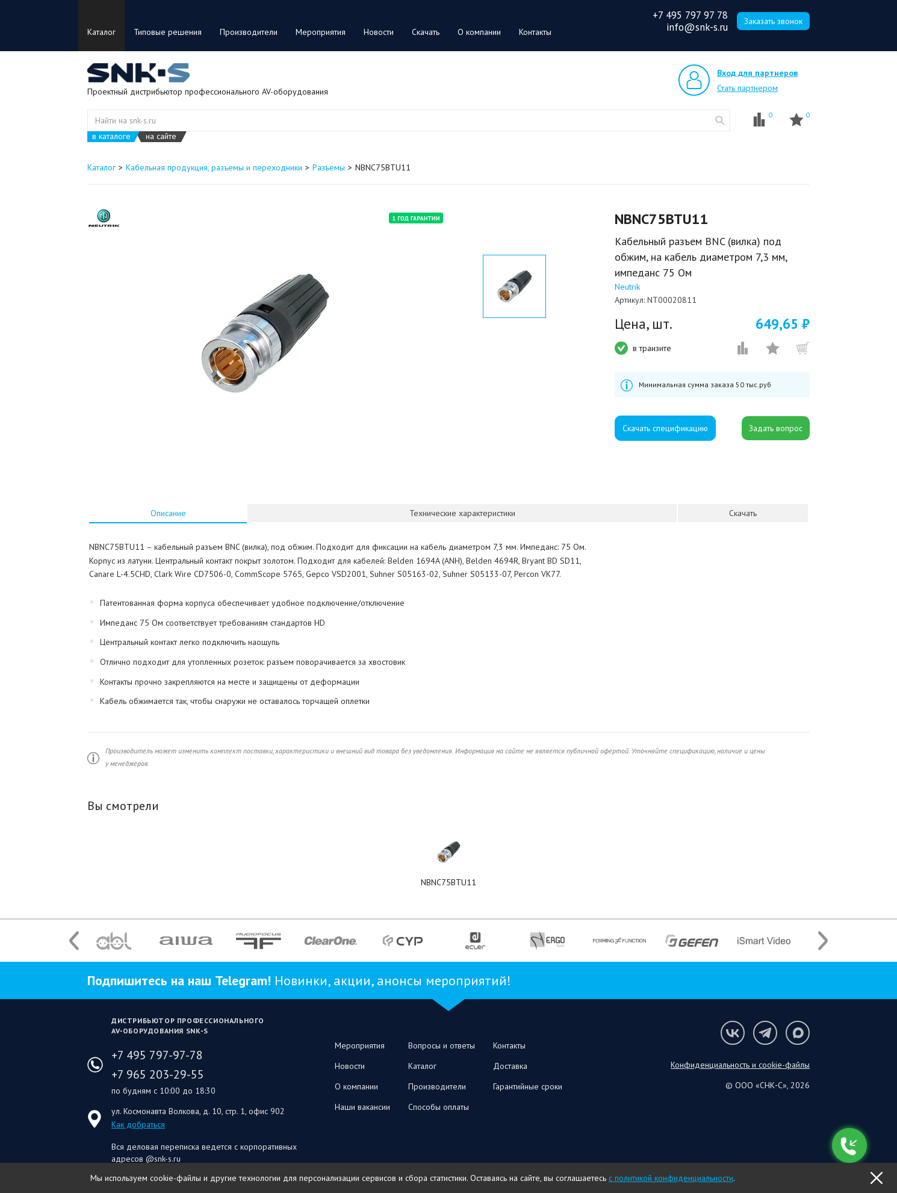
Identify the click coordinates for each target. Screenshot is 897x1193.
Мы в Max (798, 1033)
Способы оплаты (438, 1106)
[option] (264, 333)
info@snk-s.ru (697, 27)
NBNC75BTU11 (448, 882)
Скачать (425, 31)
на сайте (161, 136)
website (720, 120)
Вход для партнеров (757, 72)
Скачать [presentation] (743, 513)
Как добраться (138, 1124)
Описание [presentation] (168, 513)
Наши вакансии (362, 1106)
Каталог (101, 31)
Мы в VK (733, 1033)
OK (876, 1178)
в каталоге (111, 136)
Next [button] (823, 941)
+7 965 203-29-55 (157, 1074)
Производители (249, 31)
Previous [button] (74, 941)
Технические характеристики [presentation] (462, 513)
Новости (379, 31)
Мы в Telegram (765, 1033)
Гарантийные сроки (527, 1086)
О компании (479, 31)
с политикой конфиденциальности (671, 1178)
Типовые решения (168, 31)
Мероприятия (321, 31)
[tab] (168, 513)
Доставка (510, 1066)
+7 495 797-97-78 (157, 1055)
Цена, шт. (643, 324)
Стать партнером (747, 88)
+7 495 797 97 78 (690, 15)
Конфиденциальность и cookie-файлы (740, 1064)
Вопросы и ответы (441, 1045)
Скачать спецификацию (665, 428)
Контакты (535, 31)
